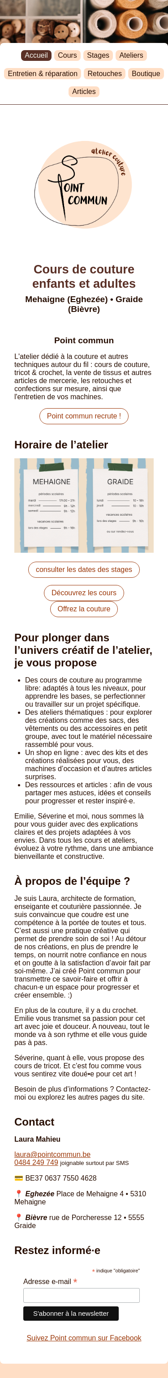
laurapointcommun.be (52, 1154)
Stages (98, 55)
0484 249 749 (36, 1162)
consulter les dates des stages (84, 569)
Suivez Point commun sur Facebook (83, 1338)
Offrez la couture (84, 609)
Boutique (146, 73)
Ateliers (131, 55)
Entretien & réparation (43, 73)
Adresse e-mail (50, 1281)
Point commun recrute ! (84, 416)
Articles (83, 91)
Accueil (36, 55)
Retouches (104, 73)
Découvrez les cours (84, 593)
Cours (67, 55)
